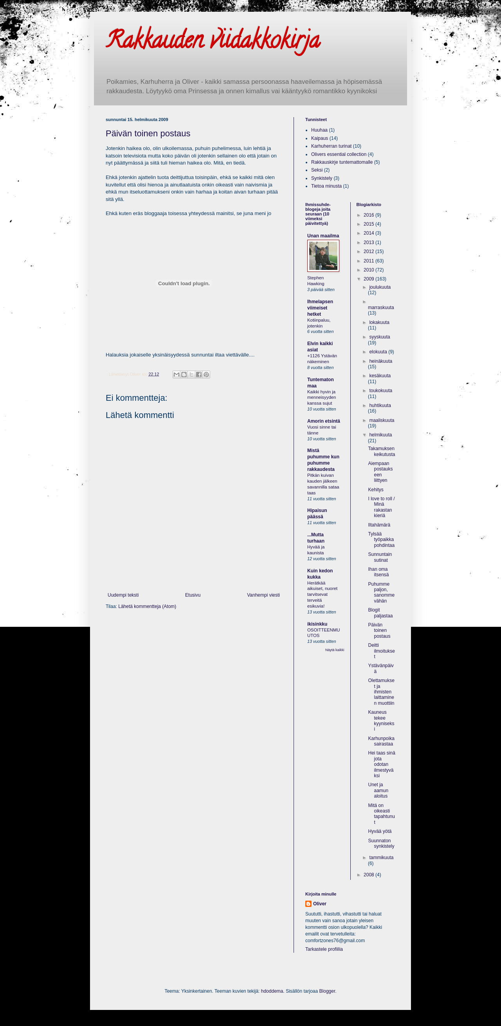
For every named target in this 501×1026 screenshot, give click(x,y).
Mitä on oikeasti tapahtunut (381, 814)
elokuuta (378, 352)
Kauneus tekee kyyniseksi (381, 720)
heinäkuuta (380, 361)
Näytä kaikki (334, 650)
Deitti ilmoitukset (381, 650)
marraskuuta (381, 307)
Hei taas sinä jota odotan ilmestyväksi (381, 764)
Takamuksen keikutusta (381, 451)
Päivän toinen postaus (148, 133)
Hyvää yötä (379, 831)
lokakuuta (379, 322)
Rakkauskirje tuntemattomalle (342, 162)
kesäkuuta (380, 375)
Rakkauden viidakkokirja (213, 42)
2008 (369, 875)
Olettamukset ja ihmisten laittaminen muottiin (381, 692)
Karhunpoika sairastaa (381, 741)
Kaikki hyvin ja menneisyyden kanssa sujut (321, 397)
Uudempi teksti (123, 595)
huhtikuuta (380, 405)
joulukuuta (380, 287)
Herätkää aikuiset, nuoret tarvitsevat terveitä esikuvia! (322, 594)
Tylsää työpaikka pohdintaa (381, 539)
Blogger (327, 991)
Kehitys (375, 489)
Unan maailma (323, 236)
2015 (369, 224)
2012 (369, 251)
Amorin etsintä (323, 421)
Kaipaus (319, 138)
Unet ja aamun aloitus (378, 790)
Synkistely (321, 178)
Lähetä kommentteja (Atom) (147, 606)
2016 (369, 215)
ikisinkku (317, 624)
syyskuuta (379, 337)
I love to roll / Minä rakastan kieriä (381, 507)
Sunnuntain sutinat (380, 557)
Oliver (319, 904)
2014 (369, 233)
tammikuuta (381, 857)
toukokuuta (380, 390)
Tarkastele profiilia (324, 949)
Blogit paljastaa (380, 612)
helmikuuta (380, 435)
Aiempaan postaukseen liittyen (380, 472)
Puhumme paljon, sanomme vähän (381, 592)
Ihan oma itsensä (378, 571)
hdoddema (272, 991)
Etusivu (192, 595)
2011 (369, 261)
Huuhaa (319, 130)
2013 (369, 242)
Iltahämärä (379, 525)
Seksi (317, 170)
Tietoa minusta (326, 186)
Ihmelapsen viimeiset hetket (320, 308)
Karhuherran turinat (331, 146)
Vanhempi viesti (263, 595)
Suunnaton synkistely (381, 843)
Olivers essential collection (338, 154)
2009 (369, 279)
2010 (369, 270)
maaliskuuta (381, 420)
